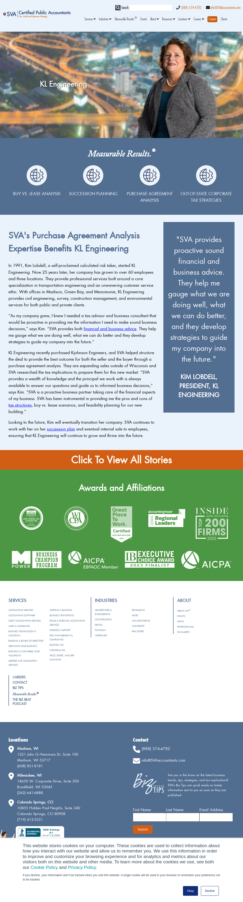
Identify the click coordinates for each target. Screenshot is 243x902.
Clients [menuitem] (224, 19)
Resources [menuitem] (168, 19)
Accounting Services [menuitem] (20, 610)
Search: (125, 8)
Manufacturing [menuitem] (141, 620)
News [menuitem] (180, 621)
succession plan (61, 429)
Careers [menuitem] (199, 19)
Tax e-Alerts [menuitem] (183, 632)
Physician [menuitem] (100, 630)
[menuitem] (212, 19)
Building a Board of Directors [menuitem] (26, 640)
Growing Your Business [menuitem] (22, 646)
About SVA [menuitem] (183, 610)
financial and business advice (110, 328)
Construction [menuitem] (103, 619)
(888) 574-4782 (191, 8)
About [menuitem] (154, 19)
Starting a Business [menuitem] (61, 610)
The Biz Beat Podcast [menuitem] (22, 701)
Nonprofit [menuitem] (138, 626)
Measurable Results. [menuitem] (126, 19)
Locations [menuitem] (184, 19)
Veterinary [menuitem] (101, 635)
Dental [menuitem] (98, 624)
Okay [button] (190, 891)
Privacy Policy (82, 867)
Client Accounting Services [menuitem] (24, 620)
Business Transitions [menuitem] (62, 615)
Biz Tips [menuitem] (18, 688)
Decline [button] (210, 891)
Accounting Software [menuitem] (21, 615)
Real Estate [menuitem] (138, 631)
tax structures (20, 405)
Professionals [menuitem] (185, 626)
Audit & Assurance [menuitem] (19, 626)
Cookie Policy (44, 867)
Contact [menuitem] (20, 682)
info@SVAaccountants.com (226, 8)
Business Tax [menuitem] (57, 644)
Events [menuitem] (143, 19)
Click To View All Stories (121, 459)
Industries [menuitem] (105, 19)
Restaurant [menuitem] (138, 610)
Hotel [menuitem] (135, 615)
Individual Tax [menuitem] (57, 650)
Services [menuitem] (90, 19)
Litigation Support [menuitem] (60, 630)
